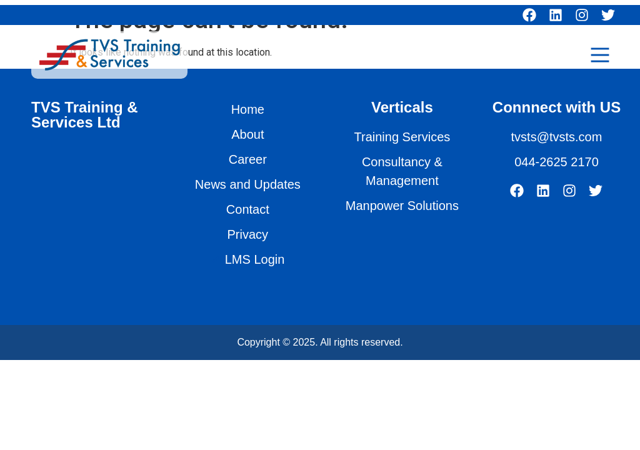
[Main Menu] (600, 55)
